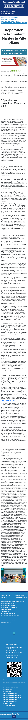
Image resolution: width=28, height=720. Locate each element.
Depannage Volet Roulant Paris (9, 10)
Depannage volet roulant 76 (9, 607)
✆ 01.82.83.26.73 (14, 6)
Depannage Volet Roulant (8, 11)
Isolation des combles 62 (8, 619)
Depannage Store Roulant (8, 605)
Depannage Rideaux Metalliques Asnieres (12, 601)
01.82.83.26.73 (16, 655)
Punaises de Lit (5, 611)
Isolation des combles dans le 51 (10, 615)
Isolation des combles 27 (8, 621)
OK (14, 716)
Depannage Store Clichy (7, 603)
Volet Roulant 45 (6, 623)
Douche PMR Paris (6, 609)
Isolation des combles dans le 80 (10, 617)
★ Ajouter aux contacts (9, 705)
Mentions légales (19, 595)
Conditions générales (21, 597)
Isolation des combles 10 (8, 613)
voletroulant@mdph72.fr (16, 652)
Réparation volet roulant (8, 13)
